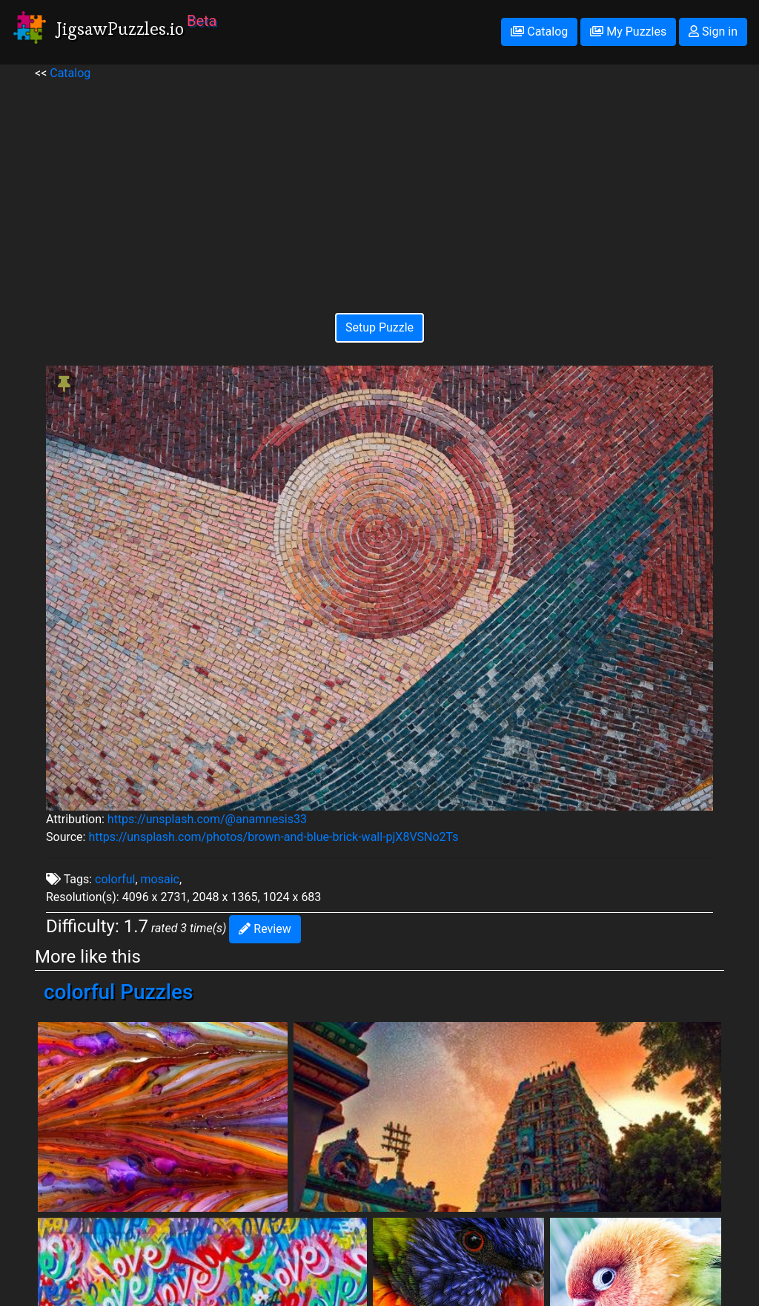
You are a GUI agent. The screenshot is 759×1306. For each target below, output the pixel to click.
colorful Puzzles (118, 992)
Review (265, 929)
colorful (115, 879)
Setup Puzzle (379, 327)
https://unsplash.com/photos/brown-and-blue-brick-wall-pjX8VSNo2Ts (273, 837)
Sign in (713, 31)
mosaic (160, 879)
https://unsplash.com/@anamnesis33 (207, 819)
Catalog (539, 31)
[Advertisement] (379, 186)
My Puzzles (628, 31)
